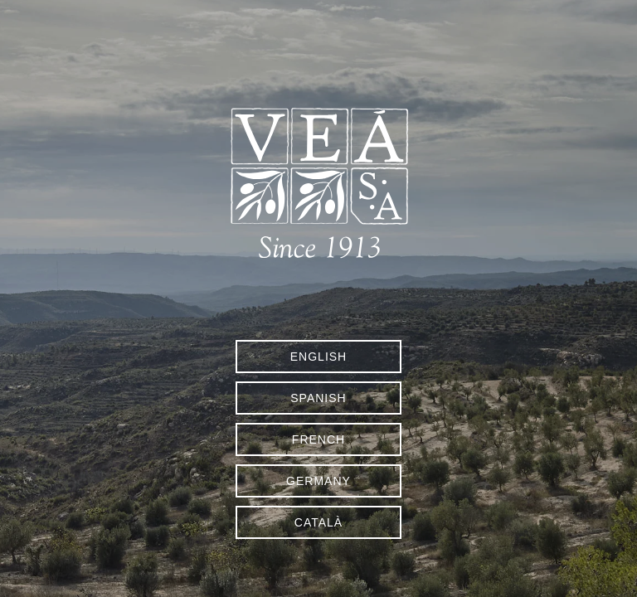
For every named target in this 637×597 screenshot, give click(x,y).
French (318, 439)
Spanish (318, 398)
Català (318, 522)
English (318, 356)
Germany (318, 481)
